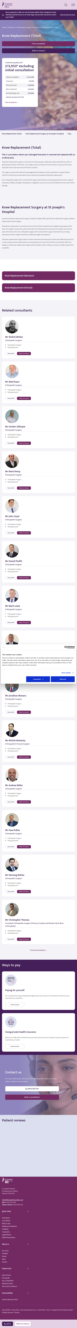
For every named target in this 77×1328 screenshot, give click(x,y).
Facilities (5, 1253)
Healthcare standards (9, 1226)
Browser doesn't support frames (38, 1142)
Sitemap (17, 1313)
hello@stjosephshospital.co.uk (12, 1200)
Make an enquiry (38, 50)
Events (4, 1256)
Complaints (6, 1232)
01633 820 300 (11, 1202)
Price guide (6, 1278)
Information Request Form (28, 1310)
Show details (66, 673)
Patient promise (7, 1283)
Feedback (5, 1229)
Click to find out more (67, 15)
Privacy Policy (15, 1310)
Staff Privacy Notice (8, 1237)
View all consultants (38, 950)
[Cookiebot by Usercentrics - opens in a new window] (66, 647)
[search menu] (66, 5)
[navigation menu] (73, 5)
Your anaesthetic (8, 1280)
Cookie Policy (41, 1310)
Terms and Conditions (9, 1286)
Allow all (63, 679)
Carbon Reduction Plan (10, 1299)
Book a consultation (32, 1097)
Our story (5, 1250)
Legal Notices (6, 1234)
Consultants (6, 1220)
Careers (4, 1262)
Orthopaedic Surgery (24, 27)
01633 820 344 (18, 1204)
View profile (10, 353)
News (4, 1259)
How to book (6, 1275)
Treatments (11, 27)
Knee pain (35, 27)
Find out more (15, 1005)
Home (4, 27)
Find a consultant (38, 43)
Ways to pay (6, 1223)
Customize (38, 679)
